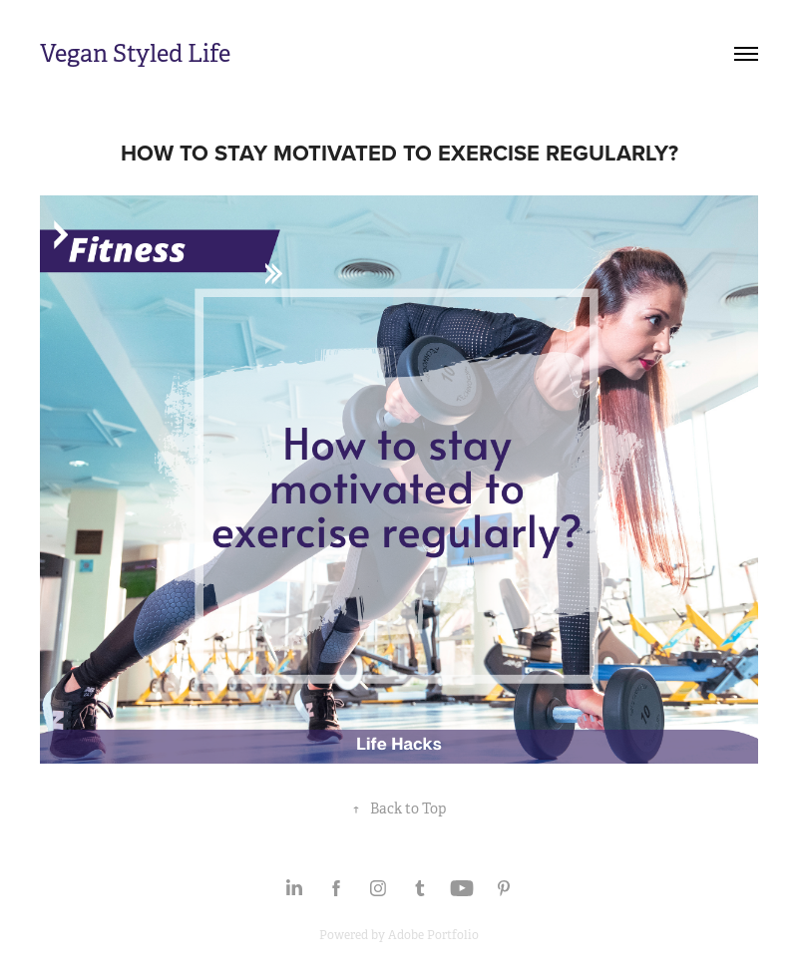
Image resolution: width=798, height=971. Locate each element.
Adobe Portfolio (433, 935)
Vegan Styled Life (135, 54)
